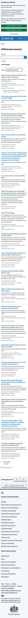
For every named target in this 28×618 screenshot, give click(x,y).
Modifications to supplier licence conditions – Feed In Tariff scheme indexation (14, 91)
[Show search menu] (25, 38)
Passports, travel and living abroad (11, 540)
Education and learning (8, 525)
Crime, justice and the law (9, 516)
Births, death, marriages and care (11, 505)
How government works (8, 574)
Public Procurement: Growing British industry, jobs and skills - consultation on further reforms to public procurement (14, 193)
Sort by (3, 70)
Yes (18, 480)
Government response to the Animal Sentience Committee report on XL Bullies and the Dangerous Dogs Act (12, 327)
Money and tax (5, 537)
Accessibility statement (8, 586)
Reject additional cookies (14, 30)
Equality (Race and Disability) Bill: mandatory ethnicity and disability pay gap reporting (13, 382)
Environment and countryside (10, 531)
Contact (19, 586)
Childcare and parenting (8, 510)
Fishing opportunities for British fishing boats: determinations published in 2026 (13, 401)
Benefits (3, 502)
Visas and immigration (7, 543)
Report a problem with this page (14, 486)
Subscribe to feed (6, 467)
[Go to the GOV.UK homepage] (7, 38)
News (3, 559)
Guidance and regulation (8, 562)
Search (9, 54)
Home (2, 43)
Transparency (5, 571)
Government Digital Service (9, 593)
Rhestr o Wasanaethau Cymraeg (11, 590)
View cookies (14, 33)
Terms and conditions (7, 588)
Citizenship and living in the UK (10, 513)
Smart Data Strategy (7, 213)
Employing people (6, 528)
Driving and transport (7, 522)
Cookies (13, 584)
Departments (5, 556)
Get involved (5, 577)
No (25, 480)
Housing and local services (9, 534)
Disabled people (6, 519)
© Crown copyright (14, 614)
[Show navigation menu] (19, 38)
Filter (4, 61)
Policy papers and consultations (11, 568)
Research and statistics (8, 565)
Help (2, 584)
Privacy (8, 584)
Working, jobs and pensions (9, 546)
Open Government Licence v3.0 (10, 600)
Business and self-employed (9, 508)
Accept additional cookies (14, 26)
